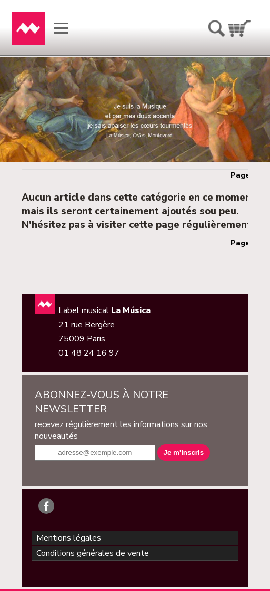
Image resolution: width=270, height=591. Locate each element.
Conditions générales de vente (92, 553)
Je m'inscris (184, 453)
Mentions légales (68, 538)
